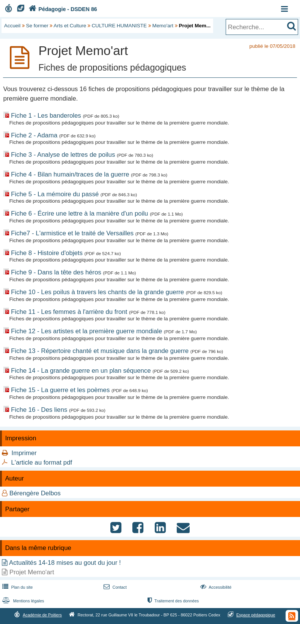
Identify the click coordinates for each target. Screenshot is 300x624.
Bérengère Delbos (35, 493)
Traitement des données (172, 601)
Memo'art (162, 25)
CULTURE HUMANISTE (119, 25)
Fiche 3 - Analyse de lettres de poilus (63, 154)
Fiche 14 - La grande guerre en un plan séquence (81, 370)
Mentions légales (22, 601)
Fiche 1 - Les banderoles (46, 115)
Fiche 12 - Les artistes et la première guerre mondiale (86, 331)
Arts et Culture (69, 25)
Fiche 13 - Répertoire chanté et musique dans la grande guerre (99, 351)
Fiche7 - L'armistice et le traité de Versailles (72, 233)
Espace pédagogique (255, 615)
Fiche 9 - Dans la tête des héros (56, 272)
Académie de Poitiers (42, 615)
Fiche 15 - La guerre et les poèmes (60, 390)
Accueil (12, 25)
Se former (37, 25)
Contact (114, 587)
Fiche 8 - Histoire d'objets (47, 253)
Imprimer (23, 453)
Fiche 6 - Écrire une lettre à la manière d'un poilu (79, 213)
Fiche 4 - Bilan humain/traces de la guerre (70, 174)
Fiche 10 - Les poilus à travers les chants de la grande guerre (97, 292)
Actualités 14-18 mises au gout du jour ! (65, 562)
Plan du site (17, 587)
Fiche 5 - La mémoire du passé (55, 194)
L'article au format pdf (41, 462)
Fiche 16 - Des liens (39, 409)
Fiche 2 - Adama (34, 135)
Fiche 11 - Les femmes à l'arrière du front (69, 311)
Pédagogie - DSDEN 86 (62, 9)
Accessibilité (215, 587)
